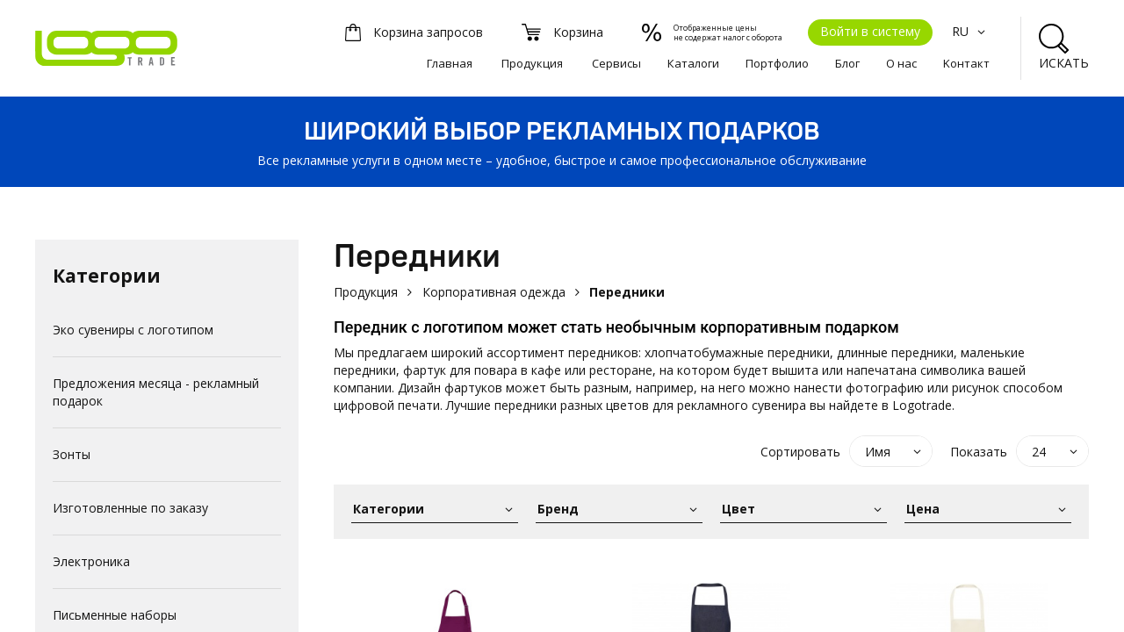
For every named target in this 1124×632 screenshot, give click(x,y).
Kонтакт (966, 63)
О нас (901, 63)
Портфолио (777, 63)
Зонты (71, 454)
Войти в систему (870, 31)
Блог (847, 63)
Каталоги (693, 63)
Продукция (532, 63)
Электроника (91, 561)
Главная (449, 63)
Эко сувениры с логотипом (133, 329)
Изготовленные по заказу (130, 507)
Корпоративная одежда (494, 292)
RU (971, 31)
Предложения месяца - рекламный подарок (156, 392)
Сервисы (616, 63)
